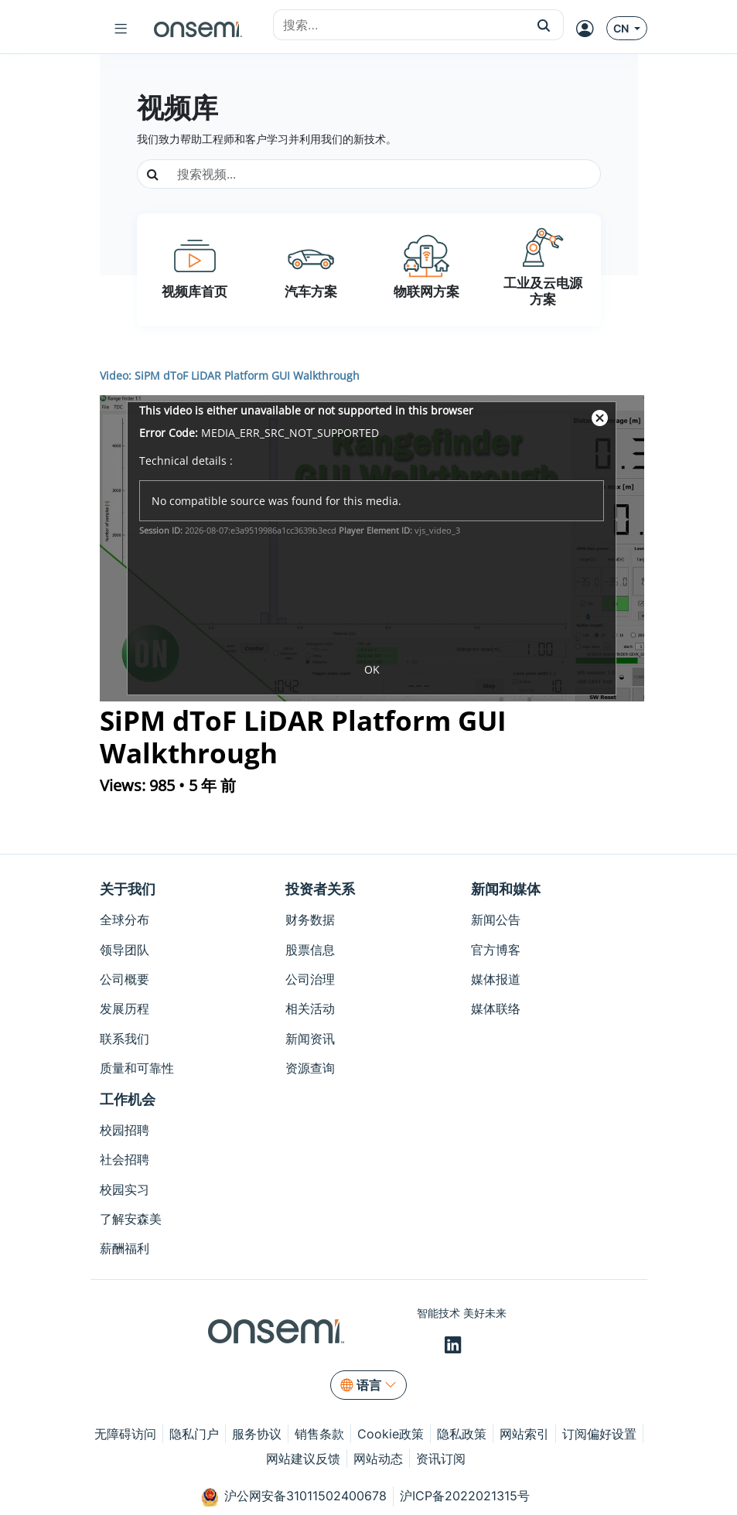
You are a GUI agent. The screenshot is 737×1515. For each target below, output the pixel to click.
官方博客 (495, 949)
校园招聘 (124, 1130)
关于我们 (127, 889)
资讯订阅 (441, 1458)
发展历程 (124, 1008)
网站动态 (378, 1458)
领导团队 (124, 949)
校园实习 (124, 1189)
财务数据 (310, 919)
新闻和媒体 (506, 889)
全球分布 (124, 919)
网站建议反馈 (303, 1458)
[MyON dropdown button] (589, 28)
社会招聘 (124, 1159)
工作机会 (127, 1099)
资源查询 (310, 1068)
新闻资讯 (310, 1038)
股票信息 (310, 949)
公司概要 (124, 979)
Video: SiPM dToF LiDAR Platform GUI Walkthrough (230, 375)
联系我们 (124, 1038)
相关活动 (310, 1008)
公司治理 (310, 979)
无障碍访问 (125, 1434)
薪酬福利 (124, 1248)
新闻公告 (495, 919)
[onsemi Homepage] (198, 28)
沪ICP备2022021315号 (465, 1495)
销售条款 (319, 1434)
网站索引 (524, 1434)
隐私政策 (461, 1434)
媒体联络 (495, 1008)
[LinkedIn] (455, 1346)
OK (372, 669)
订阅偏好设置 (599, 1434)
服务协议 (256, 1434)
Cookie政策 (390, 1434)
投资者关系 (320, 889)
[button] (544, 24)
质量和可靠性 (137, 1068)
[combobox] (399, 25)
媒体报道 (495, 979)
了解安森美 (131, 1219)
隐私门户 (194, 1434)
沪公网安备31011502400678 (294, 1497)
